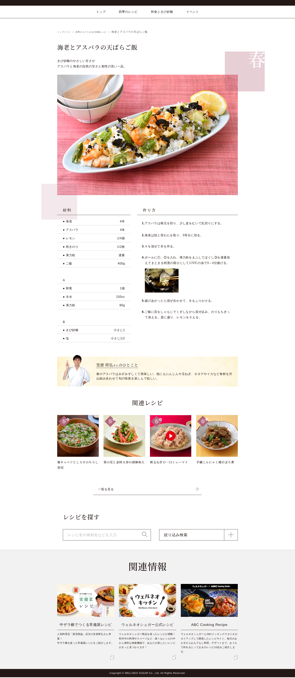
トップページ (65, 31)
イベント (192, 11)
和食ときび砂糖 (162, 11)
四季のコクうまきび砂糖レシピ (98, 31)
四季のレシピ (128, 11)
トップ (101, 11)
